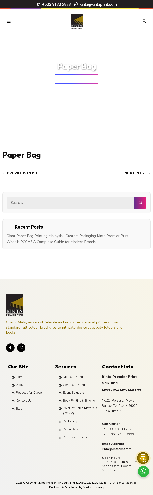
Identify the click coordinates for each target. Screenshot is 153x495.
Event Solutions (74, 392)
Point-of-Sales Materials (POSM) (80, 411)
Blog (19, 408)
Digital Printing (73, 377)
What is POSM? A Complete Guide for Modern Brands (51, 241)
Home (65, 79)
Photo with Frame (75, 437)
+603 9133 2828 (121, 429)
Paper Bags (71, 429)
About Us (22, 385)
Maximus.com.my (93, 487)
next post (137, 172)
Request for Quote (29, 392)
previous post (20, 172)
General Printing (74, 385)
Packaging (70, 421)
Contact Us (23, 400)
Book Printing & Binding (79, 400)
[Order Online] (143, 458)
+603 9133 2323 (121, 434)
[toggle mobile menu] (9, 21)
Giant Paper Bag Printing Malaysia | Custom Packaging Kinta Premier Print (68, 235)
